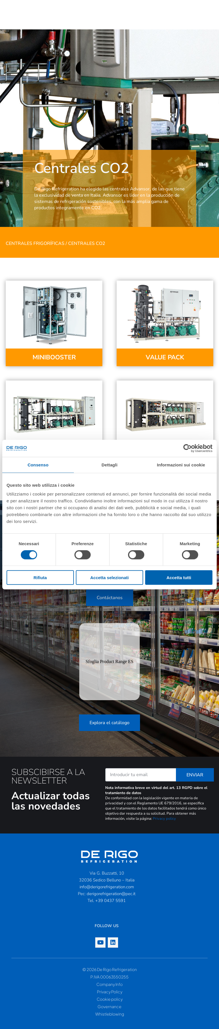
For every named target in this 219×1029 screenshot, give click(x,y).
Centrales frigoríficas (35, 243)
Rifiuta (40, 577)
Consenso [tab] (38, 464)
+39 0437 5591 (110, 900)
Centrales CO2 (86, 243)
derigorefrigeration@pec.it (111, 894)
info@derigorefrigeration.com (107, 887)
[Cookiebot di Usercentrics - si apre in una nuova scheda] (187, 448)
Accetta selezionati (109, 577)
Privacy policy (164, 818)
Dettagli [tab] (109, 464)
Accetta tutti (179, 577)
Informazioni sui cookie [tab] (181, 464)
